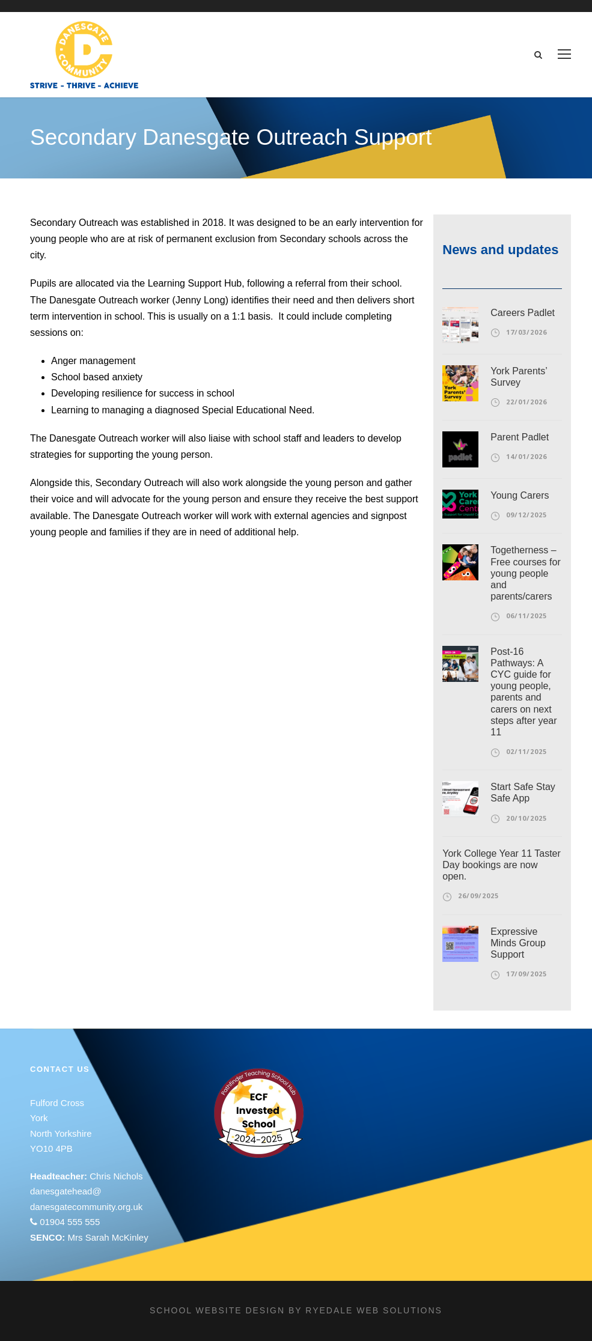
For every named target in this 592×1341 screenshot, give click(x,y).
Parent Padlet (519, 437)
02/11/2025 (526, 751)
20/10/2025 (526, 818)
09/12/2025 (526, 514)
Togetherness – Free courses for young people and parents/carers (525, 573)
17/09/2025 (526, 973)
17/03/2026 (526, 331)
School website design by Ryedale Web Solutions (296, 1310)
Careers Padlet (522, 313)
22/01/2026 (526, 401)
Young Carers (519, 495)
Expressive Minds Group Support (518, 942)
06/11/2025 (526, 615)
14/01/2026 (526, 456)
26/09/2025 (478, 895)
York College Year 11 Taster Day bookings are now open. (501, 864)
